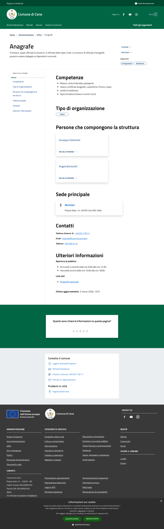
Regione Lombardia (15, 3)
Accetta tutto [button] (72, 519)
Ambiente (87, 450)
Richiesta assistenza (53, 491)
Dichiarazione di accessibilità (95, 491)
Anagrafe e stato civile (54, 436)
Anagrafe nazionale (69, 282)
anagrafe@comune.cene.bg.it (74, 238)
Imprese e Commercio (54, 450)
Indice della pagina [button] (20, 73)
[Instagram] (131, 14)
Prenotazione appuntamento (57, 478)
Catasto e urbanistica (54, 455)
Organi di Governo (14, 436)
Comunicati (125, 441)
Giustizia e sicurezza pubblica (95, 441)
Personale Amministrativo (18, 459)
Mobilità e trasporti (53, 459)
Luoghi (123, 458)
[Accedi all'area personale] (144, 3)
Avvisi (123, 445)
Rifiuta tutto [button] (92, 519)
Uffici (39, 34)
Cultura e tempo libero (54, 441)
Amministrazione (26, 34)
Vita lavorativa (51, 445)
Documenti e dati (14, 464)
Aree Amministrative (16, 441)
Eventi (123, 463)
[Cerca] (154, 14)
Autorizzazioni (89, 459)
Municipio (70, 205)
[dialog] (82, 513)
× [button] (161, 501)
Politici (10, 455)
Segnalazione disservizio (55, 482)
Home (12, 34)
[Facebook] (118, 14)
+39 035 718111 (82, 233)
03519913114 (71, 243)
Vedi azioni (127, 52)
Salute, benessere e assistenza (96, 455)
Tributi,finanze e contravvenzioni (97, 445)
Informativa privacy (91, 482)
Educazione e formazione (93, 436)
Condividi (126, 47)
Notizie (123, 436)
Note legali (87, 487)
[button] (82, 524)
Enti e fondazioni (14, 450)
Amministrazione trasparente (95, 478)
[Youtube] (125, 14)
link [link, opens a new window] (106, 513)
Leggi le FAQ (50, 487)
